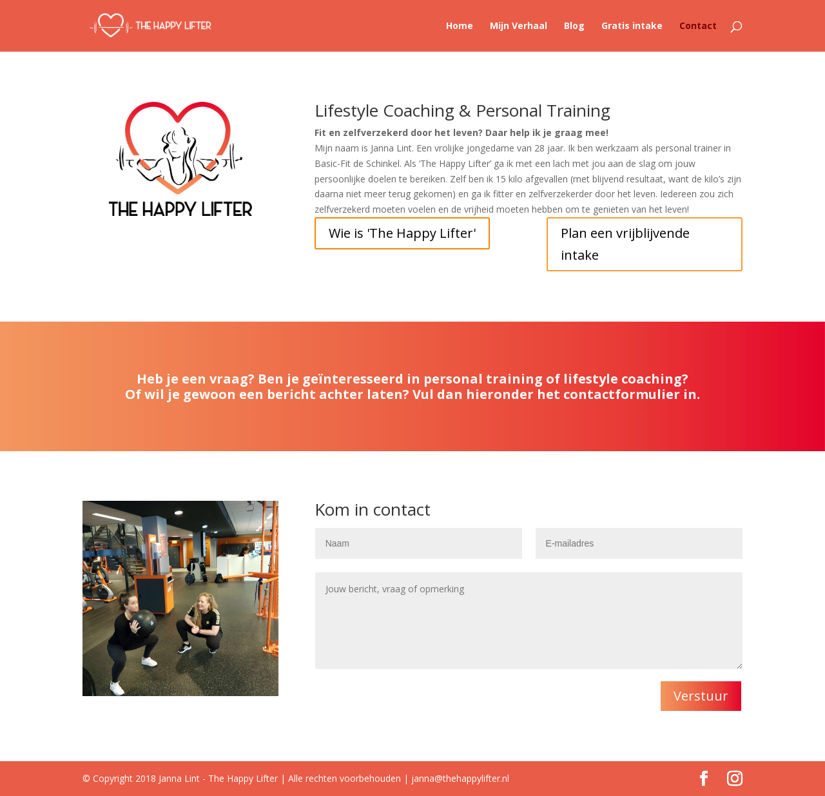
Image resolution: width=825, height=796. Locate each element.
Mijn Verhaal (518, 26)
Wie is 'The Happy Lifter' (402, 233)
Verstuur (701, 695)
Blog (574, 26)
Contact (698, 26)
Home (459, 26)
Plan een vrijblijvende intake (625, 244)
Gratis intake (632, 26)
